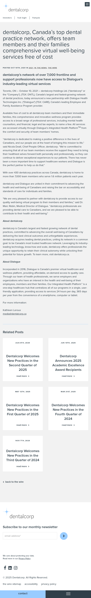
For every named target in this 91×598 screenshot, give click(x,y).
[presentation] (19, 545)
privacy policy (48, 584)
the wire (52, 68)
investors (7, 18)
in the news (40, 68)
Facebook (5, 568)
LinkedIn (10, 568)
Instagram (15, 568)
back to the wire (14, 481)
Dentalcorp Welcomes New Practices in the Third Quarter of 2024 (22, 455)
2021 (31, 68)
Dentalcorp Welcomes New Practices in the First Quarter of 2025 (22, 409)
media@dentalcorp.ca (14, 313)
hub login (22, 18)
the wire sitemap (12, 584)
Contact (22, 593)
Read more (21, 376)
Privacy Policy (24, 558)
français (36, 18)
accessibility (31, 584)
